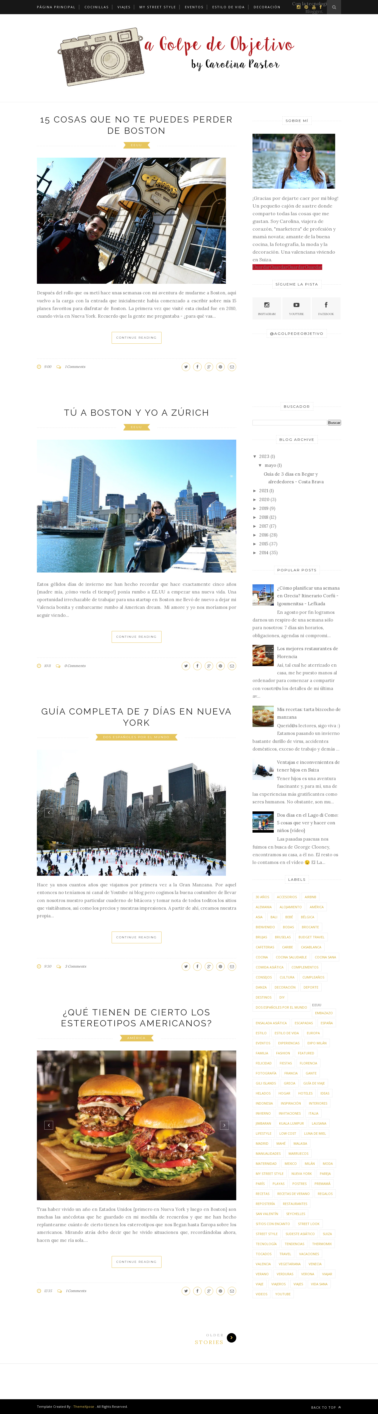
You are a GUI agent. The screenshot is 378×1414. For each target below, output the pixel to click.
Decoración (267, 7)
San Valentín (267, 1213)
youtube (283, 1294)
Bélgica (307, 917)
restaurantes (295, 1203)
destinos (263, 997)
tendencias (294, 1244)
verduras (285, 1274)
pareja (325, 1173)
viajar (327, 1274)
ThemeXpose (83, 1406)
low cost (287, 1133)
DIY (282, 997)
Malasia (300, 1143)
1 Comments (75, 366)
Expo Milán (317, 1043)
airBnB (310, 897)
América (136, 1038)
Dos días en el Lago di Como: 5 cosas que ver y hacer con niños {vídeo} (307, 823)
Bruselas (283, 937)
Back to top (326, 1407)
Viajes (124, 7)
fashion (283, 1053)
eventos (263, 1043)
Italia (313, 1113)
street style (267, 1234)
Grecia (289, 1083)
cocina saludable (291, 957)
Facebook (326, 308)
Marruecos (298, 1153)
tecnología (266, 1244)
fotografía (266, 1073)
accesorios (287, 897)
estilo (261, 1033)
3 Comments (75, 966)
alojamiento (291, 907)
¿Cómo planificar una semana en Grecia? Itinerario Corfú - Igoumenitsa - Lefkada (308, 595)
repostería (265, 1203)
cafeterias (265, 947)
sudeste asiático (300, 1234)
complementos (304, 967)
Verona (307, 1274)
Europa (313, 1033)
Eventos (194, 7)
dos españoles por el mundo (136, 737)
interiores (318, 1103)
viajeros (278, 1284)
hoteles (305, 1093)
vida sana (319, 1284)
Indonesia (264, 1103)
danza (261, 987)
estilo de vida (287, 1033)
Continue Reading (136, 338)
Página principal (56, 7)
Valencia (263, 1264)
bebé (289, 917)
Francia (291, 1073)
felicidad (264, 1063)
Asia (259, 917)
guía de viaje (314, 1083)
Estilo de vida (228, 7)
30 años (262, 897)
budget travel (312, 937)
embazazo (324, 1013)
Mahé (281, 1143)
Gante (311, 1073)
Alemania (264, 907)
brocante (310, 927)
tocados (263, 1254)
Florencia (308, 1063)
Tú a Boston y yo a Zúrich (137, 412)
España (327, 1023)
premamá (322, 1183)
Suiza (327, 1234)
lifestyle (263, 1133)
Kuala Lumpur (291, 1123)
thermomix (322, 1244)
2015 (263, 544)
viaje (259, 1284)
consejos (264, 977)
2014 (263, 552)
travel (285, 1254)
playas (278, 1183)
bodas (288, 927)
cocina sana (325, 957)
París (260, 1183)
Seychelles (295, 1213)
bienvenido (265, 927)
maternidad (266, 1163)
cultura (287, 977)
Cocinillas (96, 7)
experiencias (288, 1043)
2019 (263, 508)
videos (261, 1294)
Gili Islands (266, 1083)
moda (328, 1163)
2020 (264, 499)
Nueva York (301, 1173)
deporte (311, 987)
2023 (264, 456)
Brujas (261, 937)
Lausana (319, 1123)
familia (262, 1053)
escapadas (304, 1023)
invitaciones (290, 1113)
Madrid (262, 1143)
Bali (274, 917)
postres (299, 1183)
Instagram (267, 308)
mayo (270, 465)
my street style (270, 1173)
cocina (262, 957)
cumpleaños (313, 977)
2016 (263, 535)
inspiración (291, 1103)
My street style (157, 7)
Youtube (296, 308)
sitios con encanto (273, 1223)
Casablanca (311, 947)
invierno (263, 1113)
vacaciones (309, 1254)
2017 (263, 526)
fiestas (286, 1063)
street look (309, 1223)
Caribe (287, 947)
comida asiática (270, 967)
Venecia (315, 1264)
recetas (262, 1193)
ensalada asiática (271, 1023)
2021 (263, 490)
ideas (324, 1093)
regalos (325, 1193)
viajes (298, 1284)
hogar (284, 1093)
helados (263, 1093)
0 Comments (75, 665)
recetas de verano (293, 1193)
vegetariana (290, 1264)
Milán (310, 1163)
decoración (285, 987)
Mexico (291, 1163)
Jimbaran (263, 1123)
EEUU (136, 145)
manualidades (268, 1153)
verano (262, 1274)
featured (306, 1053)
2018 (263, 517)
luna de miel (315, 1133)
